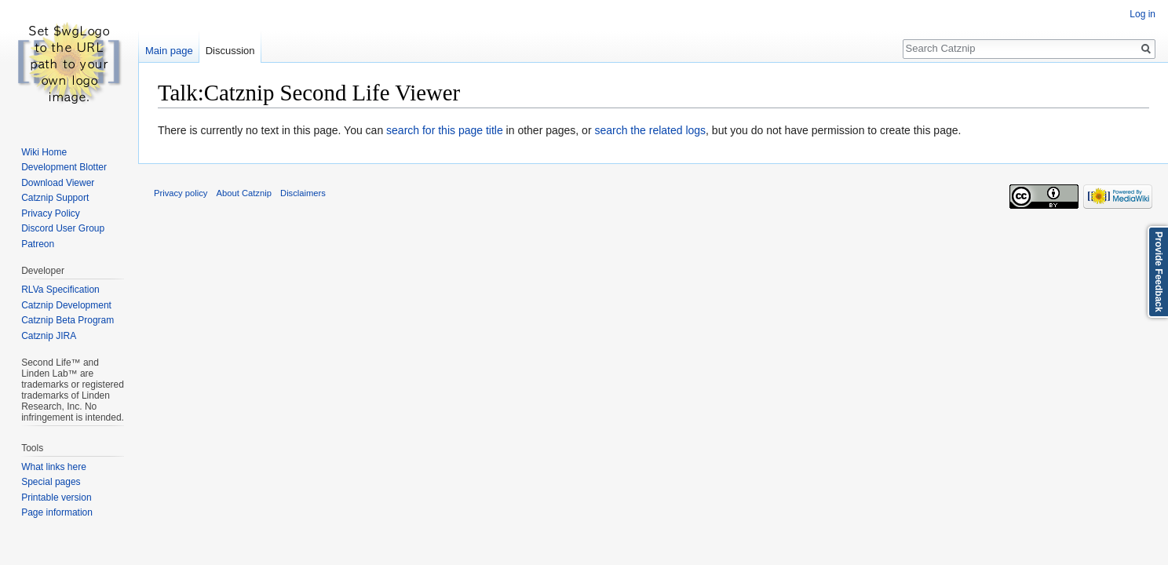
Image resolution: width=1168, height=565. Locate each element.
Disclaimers (303, 193)
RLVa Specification (60, 289)
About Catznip (244, 193)
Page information (57, 512)
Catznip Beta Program (67, 320)
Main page (169, 50)
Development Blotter (64, 167)
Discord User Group (62, 228)
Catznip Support (55, 197)
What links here (53, 466)
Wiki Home (44, 152)
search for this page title (444, 130)
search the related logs (650, 130)
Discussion (230, 50)
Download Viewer (57, 182)
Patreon (37, 244)
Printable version (56, 497)
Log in (1142, 14)
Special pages (50, 481)
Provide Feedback (1158, 271)
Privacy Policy (50, 213)
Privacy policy (180, 193)
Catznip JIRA (48, 335)
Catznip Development (66, 305)
